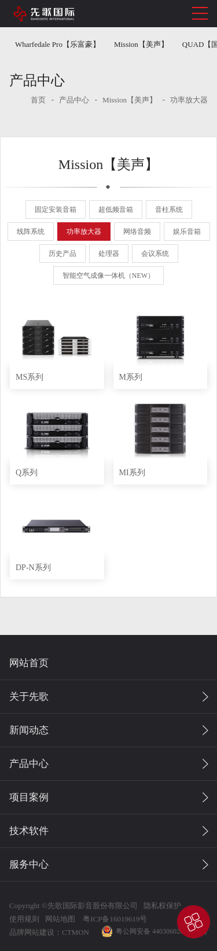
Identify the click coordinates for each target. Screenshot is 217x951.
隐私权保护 (162, 905)
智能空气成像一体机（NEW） (108, 275)
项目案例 (29, 797)
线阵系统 (31, 231)
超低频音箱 (115, 209)
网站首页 (29, 663)
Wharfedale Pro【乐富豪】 (57, 44)
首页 (38, 100)
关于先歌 (29, 696)
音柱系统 (169, 209)
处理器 (108, 253)
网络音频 (137, 231)
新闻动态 (29, 730)
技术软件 (29, 830)
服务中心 (29, 864)
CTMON (75, 932)
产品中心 (74, 100)
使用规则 (24, 919)
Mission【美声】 (141, 44)
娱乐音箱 (187, 231)
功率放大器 (189, 100)
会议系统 (155, 253)
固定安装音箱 (55, 209)
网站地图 (60, 919)
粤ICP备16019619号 (114, 919)
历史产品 (62, 253)
